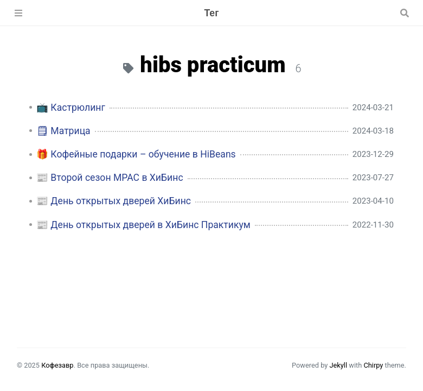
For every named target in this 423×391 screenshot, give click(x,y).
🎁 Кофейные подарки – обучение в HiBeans (136, 154)
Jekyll (338, 365)
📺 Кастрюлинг (70, 107)
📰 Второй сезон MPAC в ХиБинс (109, 177)
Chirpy (373, 365)
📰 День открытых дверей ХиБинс (113, 200)
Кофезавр (57, 365)
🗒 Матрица (63, 130)
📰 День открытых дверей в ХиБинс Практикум (143, 224)
